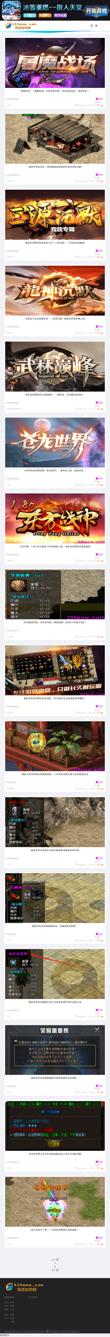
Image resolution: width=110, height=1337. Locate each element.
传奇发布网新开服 (14, 409)
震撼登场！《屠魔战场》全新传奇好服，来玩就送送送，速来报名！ (55, 91)
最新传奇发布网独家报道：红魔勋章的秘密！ (55, 926)
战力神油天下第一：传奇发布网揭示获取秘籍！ (55, 1229)
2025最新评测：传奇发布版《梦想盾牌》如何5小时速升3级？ (55, 622)
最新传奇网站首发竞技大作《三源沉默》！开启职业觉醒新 (55, 243)
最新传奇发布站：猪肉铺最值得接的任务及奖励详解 (55, 167)
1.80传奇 (10, 561)
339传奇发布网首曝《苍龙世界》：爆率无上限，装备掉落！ (55, 470)
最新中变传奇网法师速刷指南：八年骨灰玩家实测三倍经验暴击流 (55, 774)
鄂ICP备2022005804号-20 (68, 1332)
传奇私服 (10, 782)
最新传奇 (10, 181)
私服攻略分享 (12, 858)
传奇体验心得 (12, 175)
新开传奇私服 (12, 99)
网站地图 (51, 1332)
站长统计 (4, 1335)
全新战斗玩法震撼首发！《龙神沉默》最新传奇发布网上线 (55, 318)
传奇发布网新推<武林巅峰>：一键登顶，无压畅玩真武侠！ (55, 394)
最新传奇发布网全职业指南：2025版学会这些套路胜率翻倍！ (55, 698)
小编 (8, 105)
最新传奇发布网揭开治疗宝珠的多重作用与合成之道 (55, 1002)
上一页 (55, 1259)
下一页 (55, 1270)
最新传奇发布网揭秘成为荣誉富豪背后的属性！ (55, 1078)
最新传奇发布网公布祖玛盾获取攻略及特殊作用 (55, 850)
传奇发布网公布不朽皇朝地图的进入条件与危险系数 (55, 1154)
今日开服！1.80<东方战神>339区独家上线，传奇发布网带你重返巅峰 (55, 546)
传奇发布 (10, 637)
